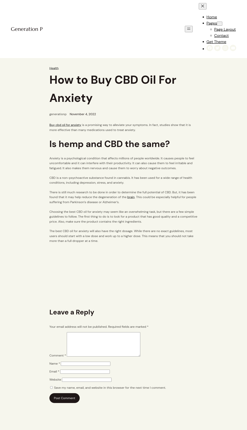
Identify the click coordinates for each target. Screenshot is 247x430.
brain (131, 197)
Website (55, 384)
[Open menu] (189, 29)
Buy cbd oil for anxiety (65, 125)
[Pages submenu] (219, 24)
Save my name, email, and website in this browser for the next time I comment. (110, 392)
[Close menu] (202, 6)
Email (54, 376)
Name (54, 368)
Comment (57, 360)
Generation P (27, 29)
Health (54, 68)
